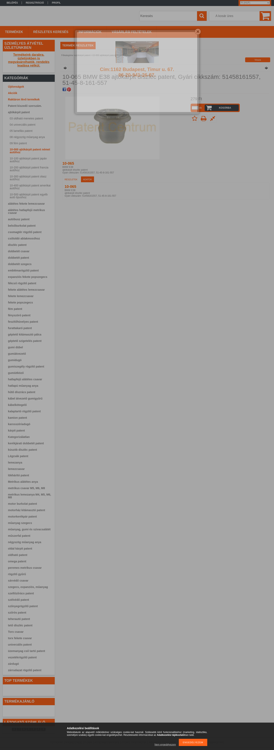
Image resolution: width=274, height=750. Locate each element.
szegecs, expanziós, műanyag (28, 587)
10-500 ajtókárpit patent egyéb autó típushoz (29, 196)
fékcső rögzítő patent (22, 283)
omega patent (17, 561)
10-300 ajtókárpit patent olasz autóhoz (28, 178)
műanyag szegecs (20, 523)
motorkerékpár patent (22, 516)
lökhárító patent (18, 475)
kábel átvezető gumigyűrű (25, 398)
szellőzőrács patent (21, 593)
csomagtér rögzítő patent (24, 232)
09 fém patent (18, 143)
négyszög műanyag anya (24, 542)
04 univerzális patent (22, 124)
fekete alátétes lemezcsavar (26, 289)
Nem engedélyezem (165, 744)
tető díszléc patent (20, 625)
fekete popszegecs (20, 302)
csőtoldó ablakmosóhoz (24, 238)
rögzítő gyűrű (17, 574)
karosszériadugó (19, 424)
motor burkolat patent (22, 503)
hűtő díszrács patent (21, 392)
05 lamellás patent (21, 130)
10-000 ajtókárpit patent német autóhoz (30, 151)
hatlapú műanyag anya (23, 385)
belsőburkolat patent (22, 225)
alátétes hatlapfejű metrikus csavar (26, 211)
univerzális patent (20, 644)
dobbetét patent (18, 257)
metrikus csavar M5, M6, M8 (26, 488)
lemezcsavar (16, 469)
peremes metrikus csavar (25, 567)
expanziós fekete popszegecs (27, 276)
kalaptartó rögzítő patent (24, 411)
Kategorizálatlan (19, 437)
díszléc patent (17, 244)
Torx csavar (16, 631)
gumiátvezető (17, 353)
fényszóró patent (19, 315)
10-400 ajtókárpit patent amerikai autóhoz (30, 187)
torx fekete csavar (20, 638)
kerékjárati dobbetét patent (26, 443)
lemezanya (15, 462)
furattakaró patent (20, 328)
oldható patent (17, 555)
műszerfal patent (19, 535)
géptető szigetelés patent (24, 340)
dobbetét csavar (18, 251)
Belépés (12, 2)
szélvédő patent (18, 599)
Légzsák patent (18, 456)
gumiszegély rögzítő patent (26, 366)
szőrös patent (17, 612)
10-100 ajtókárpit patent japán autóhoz (28, 160)
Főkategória (67, 55)
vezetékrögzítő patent (22, 657)
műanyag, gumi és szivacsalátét (29, 529)
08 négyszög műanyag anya (27, 137)
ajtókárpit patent (19, 112)
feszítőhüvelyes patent (23, 321)
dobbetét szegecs (19, 264)
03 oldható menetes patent (26, 118)
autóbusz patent (18, 219)
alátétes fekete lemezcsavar (26, 203)
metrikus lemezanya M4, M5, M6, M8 (29, 496)
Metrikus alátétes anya (23, 481)
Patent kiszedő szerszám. (25, 105)
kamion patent (17, 417)
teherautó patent (19, 619)
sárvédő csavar (18, 580)
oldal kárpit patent (20, 548)
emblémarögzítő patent (23, 270)
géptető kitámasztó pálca (24, 334)
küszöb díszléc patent (22, 449)
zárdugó (13, 663)
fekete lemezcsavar (21, 296)
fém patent (15, 308)
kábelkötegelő (17, 405)
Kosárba (225, 107)
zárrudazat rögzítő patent (24, 670)
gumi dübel (15, 347)
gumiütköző (16, 372)
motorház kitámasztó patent (26, 510)
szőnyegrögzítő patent (23, 606)
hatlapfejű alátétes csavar (25, 379)
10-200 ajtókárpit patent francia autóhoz (29, 169)
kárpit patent (16, 430)
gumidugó (15, 360)
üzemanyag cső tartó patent (26, 651)
